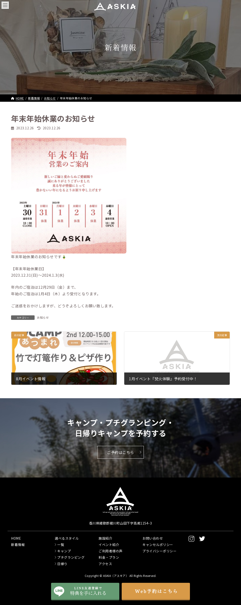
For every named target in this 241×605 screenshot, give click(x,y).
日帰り (62, 563)
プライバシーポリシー (159, 551)
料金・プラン (109, 557)
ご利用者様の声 (111, 551)
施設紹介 (105, 538)
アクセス (105, 563)
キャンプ (64, 551)
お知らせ (43, 317)
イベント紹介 (109, 544)
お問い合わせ (152, 538)
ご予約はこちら (120, 452)
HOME (16, 538)
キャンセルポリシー (157, 544)
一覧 (60, 544)
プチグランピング (70, 557)
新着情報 (18, 544)
